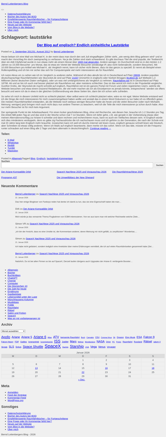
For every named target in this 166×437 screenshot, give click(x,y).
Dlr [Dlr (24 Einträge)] (114, 337)
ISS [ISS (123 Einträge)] (57, 341)
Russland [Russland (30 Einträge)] (138, 342)
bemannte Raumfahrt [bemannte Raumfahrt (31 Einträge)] (70, 337)
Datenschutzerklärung (19, 14)
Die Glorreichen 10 (17, 286)
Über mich (13, 30)
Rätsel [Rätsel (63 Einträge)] (148, 341)
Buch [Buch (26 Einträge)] (83, 337)
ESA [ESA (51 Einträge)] (139, 337)
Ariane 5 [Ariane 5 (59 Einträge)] (26, 337)
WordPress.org (15, 400)
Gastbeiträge (14, 294)
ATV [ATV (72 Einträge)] (56, 337)
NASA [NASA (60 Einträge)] (101, 341)
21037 (75, 77)
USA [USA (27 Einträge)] (87, 347)
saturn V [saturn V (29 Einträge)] (157, 342)
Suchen (5, 161)
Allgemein (17, 158)
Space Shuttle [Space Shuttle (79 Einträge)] (33, 346)
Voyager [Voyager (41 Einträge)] (111, 346)
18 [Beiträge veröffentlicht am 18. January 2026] (153, 368)
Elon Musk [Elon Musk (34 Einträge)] (130, 337)
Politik (11, 305)
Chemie (12, 280)
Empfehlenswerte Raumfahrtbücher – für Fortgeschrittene (38, 19)
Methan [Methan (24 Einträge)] (81, 342)
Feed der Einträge (17, 395)
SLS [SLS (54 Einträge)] (11, 346)
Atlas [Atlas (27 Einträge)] (50, 337)
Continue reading (100, 128)
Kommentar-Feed (17, 397)
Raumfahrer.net (121, 80)
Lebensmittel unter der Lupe (22, 296)
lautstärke (52, 158)
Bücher (11, 272)
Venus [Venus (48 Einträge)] (102, 346)
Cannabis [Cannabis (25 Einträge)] (90, 337)
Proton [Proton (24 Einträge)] (118, 342)
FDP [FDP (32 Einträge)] (17, 342)
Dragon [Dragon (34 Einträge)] (120, 337)
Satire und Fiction (17, 313)
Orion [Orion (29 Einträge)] (108, 342)
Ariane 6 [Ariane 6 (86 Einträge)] (39, 337)
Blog (32, 158)
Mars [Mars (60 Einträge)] (73, 341)
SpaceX (12, 315)
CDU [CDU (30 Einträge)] (97, 337)
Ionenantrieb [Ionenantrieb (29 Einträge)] (33, 342)
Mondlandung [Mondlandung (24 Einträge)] (90, 342)
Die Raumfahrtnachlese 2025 (127, 171)
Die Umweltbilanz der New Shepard (75, 177)
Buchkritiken (14, 275)
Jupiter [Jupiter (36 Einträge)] (65, 341)
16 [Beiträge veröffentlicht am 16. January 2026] (106, 368)
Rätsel (11, 310)
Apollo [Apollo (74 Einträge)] (5, 337)
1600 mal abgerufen (88, 62)
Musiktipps (13, 302)
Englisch (41, 158)
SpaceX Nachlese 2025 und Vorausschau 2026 (81, 171)
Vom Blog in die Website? (21, 27)
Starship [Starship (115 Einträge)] (77, 346)
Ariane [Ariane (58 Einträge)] (16, 337)
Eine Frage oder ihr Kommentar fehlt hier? (30, 22)
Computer (13, 283)
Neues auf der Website (20, 24)
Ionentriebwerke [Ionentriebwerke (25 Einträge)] (47, 342)
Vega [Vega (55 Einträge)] (93, 346)
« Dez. (81, 379)
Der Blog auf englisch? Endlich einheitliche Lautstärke (83, 45)
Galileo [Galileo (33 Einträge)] (23, 342)
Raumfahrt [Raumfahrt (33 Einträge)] (127, 342)
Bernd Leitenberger (64, 51)
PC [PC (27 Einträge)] (113, 342)
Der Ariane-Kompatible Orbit (16, 171)
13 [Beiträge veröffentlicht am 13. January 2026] (36, 368)
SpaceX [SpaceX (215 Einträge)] (53, 346)
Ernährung (13, 291)
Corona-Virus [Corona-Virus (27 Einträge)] (106, 337)
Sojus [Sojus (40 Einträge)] (18, 347)
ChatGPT (13, 278)
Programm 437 (9, 177)
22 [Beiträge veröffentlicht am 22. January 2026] (83, 372)
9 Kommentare (65, 158)
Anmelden (13, 392)
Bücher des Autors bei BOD (22, 16)
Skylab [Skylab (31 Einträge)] (4, 347)
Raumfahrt (13, 307)
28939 (136, 75)
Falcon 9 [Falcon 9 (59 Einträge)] (148, 337)
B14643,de (132, 77)
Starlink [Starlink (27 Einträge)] (65, 347)
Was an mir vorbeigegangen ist (24, 318)
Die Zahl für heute (17, 288)
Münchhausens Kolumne (21, 299)
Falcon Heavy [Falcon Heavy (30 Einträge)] (7, 342)
